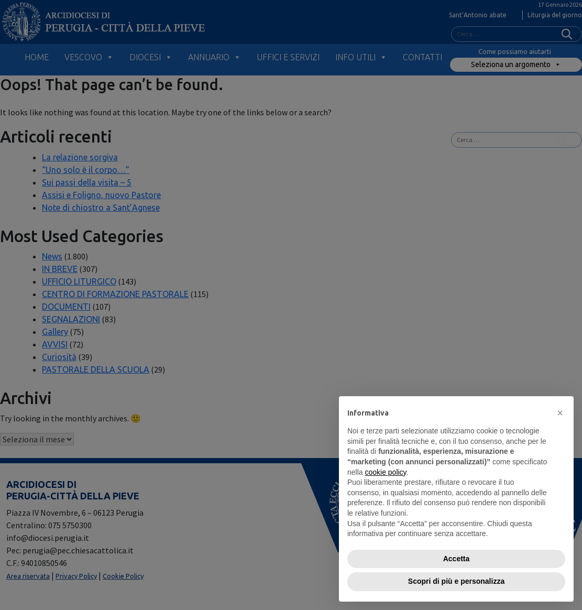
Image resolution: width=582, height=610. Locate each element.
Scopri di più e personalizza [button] (456, 581)
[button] (560, 413)
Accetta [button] (456, 558)
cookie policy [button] (385, 472)
